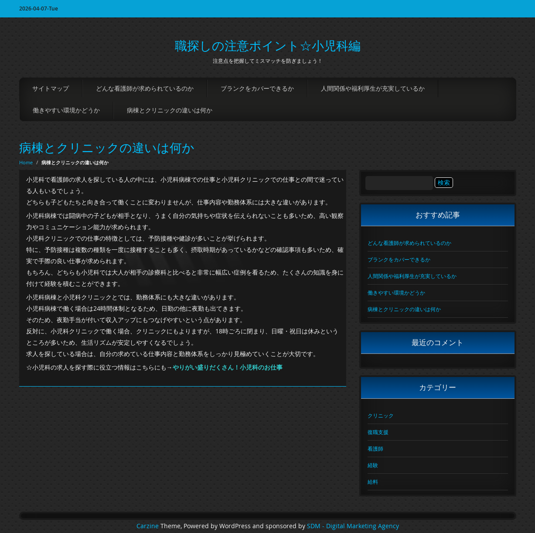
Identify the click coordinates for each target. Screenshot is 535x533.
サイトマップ (50, 88)
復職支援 (378, 431)
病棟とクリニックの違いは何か (169, 110)
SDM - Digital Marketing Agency (353, 526)
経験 (373, 465)
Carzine (148, 526)
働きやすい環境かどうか (66, 110)
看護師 (375, 448)
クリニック (381, 415)
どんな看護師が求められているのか (145, 88)
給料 (373, 481)
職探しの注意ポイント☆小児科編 (268, 45)
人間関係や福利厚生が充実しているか (373, 88)
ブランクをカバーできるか (257, 88)
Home (26, 162)
